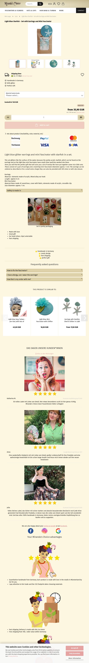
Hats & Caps (31, 11)
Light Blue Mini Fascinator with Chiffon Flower (44, 320)
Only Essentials (74, 653)
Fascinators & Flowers (14, 11)
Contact (81, 11)
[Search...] (40, 4)
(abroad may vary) (27, 76)
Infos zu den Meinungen (44, 354)
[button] (50, 4)
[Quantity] (44, 117)
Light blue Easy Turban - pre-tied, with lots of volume (16, 320)
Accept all (74, 648)
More (61, 11)
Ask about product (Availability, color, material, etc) (25, 134)
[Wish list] (59, 4)
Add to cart (42, 125)
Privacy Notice (12, 656)
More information (75, 658)
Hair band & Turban (48, 11)
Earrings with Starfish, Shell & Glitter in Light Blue (72, 320)
